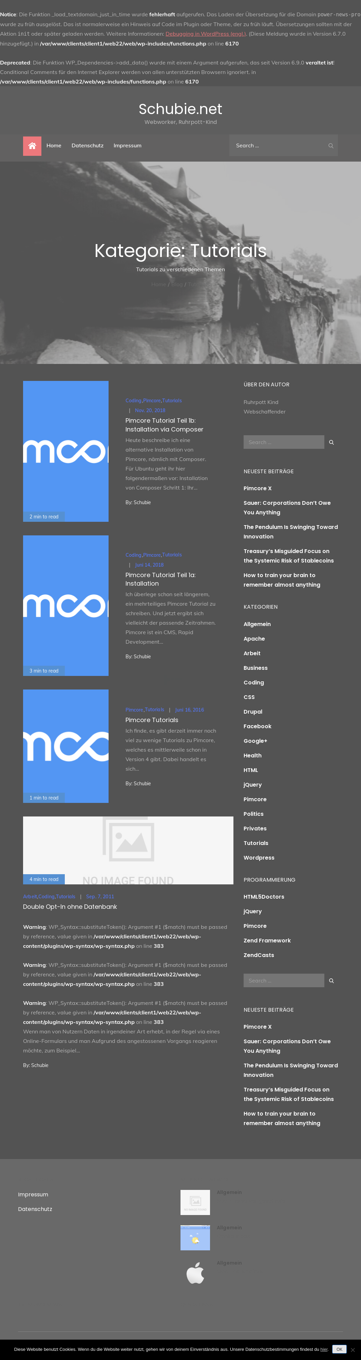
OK (339, 1349)
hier (323, 1349)
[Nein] (352, 1349)
